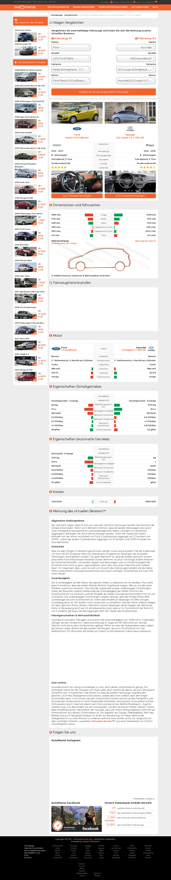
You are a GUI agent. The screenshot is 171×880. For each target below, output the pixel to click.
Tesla (82, 868)
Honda (88, 855)
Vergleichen (71, 15)
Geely (87, 852)
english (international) (124, 2)
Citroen (73, 848)
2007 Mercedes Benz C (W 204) (30, 148)
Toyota (82, 870)
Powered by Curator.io (144, 798)
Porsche (132, 857)
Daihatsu (73, 857)
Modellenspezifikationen (113, 7)
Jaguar (101, 848)
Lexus (116, 850)
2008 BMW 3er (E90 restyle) (28, 70)
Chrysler (73, 845)
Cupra (73, 850)
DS (73, 852)
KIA (101, 855)
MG (116, 852)
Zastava (97, 873)
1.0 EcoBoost (69, 350)
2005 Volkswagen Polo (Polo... (29, 213)
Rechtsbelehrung (40, 2)
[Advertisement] (30, 434)
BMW (57, 850)
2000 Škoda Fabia (23, 260)
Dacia (73, 855)
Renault (148, 845)
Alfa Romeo (57, 845)
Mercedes (116, 857)
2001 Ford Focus (23, 229)
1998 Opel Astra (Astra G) (27, 117)
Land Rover (116, 848)
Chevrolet (57, 857)
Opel (132, 852)
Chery (57, 855)
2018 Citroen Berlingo (25, 307)
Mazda (116, 855)
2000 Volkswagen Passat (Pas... (30, 323)
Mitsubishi (132, 848)
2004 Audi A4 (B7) (23, 132)
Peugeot (132, 855)
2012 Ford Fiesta (23, 30)
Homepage (57, 15)
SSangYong (148, 852)
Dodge (88, 845)
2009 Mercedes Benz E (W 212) (30, 86)
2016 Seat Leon (22, 182)
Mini (132, 845)
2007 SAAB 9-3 (22, 354)
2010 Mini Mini (22, 245)
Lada (101, 857)
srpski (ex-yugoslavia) (147, 2)
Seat (148, 855)
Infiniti (101, 845)
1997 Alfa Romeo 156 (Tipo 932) (29, 292)
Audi (57, 848)
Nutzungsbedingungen (35, 850)
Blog (155, 7)
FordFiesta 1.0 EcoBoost (77, 136)
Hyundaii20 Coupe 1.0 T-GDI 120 (130, 136)
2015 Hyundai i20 (23, 44)
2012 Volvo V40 (22, 338)
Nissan (132, 850)
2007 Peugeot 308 (24, 198)
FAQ (26, 855)
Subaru (81, 863)
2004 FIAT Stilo (22, 276)
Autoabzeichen (139, 7)
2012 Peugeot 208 (23, 370)
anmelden (106, 2)
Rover (148, 848)
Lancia (116, 845)
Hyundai (88, 857)
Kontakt (52, 2)
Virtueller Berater (58, 7)
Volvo (81, 875)
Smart (148, 857)
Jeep (101, 850)
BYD (58, 852)
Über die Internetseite (22, 2)
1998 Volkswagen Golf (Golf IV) (29, 101)
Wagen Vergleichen (84, 7)
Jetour (101, 852)
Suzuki (82, 866)
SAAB (148, 850)
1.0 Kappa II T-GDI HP (133, 350)
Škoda (97, 875)
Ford (88, 850)
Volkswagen (81, 873)
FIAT (88, 848)
